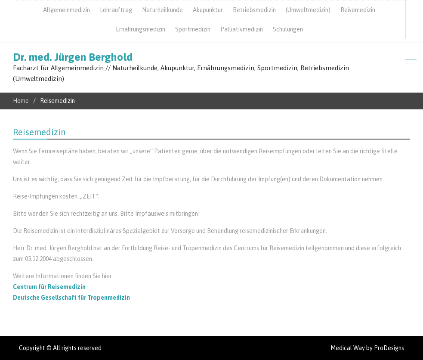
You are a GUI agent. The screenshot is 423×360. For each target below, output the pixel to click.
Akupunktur (208, 9)
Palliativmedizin (241, 29)
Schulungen (288, 29)
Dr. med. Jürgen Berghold (73, 57)
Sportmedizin (192, 29)
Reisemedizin (357, 9)
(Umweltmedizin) (308, 9)
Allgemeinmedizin (66, 9)
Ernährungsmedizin (140, 29)
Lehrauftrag (116, 9)
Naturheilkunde (162, 9)
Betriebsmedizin (254, 9)
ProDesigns (389, 347)
